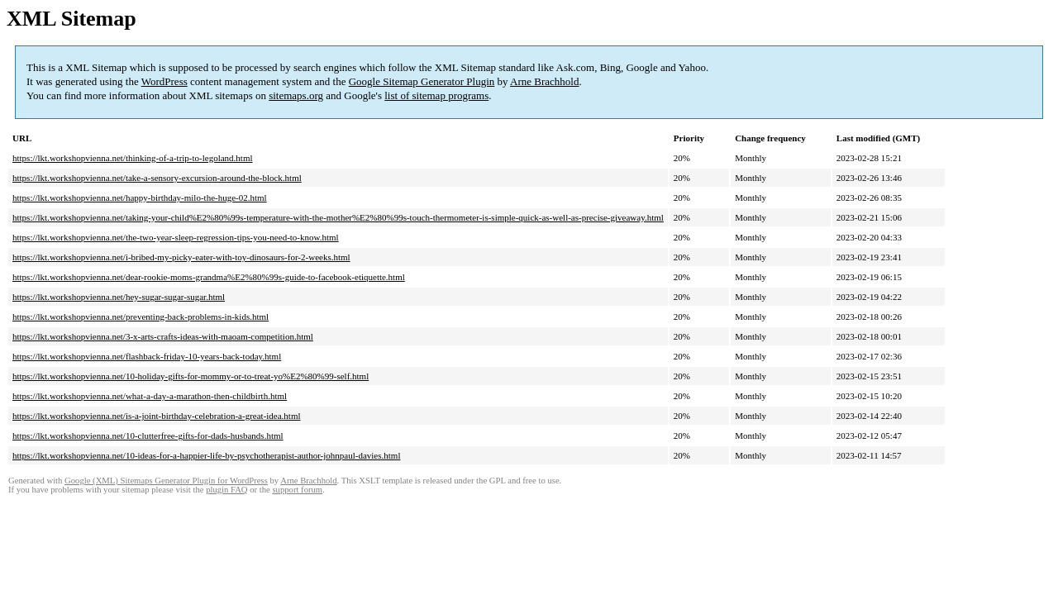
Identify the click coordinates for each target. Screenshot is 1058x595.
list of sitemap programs (436, 95)
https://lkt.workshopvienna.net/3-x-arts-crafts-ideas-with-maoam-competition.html (162, 336)
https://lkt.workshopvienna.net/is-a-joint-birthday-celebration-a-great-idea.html (156, 416)
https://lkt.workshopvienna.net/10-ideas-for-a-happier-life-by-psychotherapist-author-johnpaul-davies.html (206, 455)
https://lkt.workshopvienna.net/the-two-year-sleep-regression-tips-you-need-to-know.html (175, 237)
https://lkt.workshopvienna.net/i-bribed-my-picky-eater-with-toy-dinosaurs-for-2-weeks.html (181, 257)
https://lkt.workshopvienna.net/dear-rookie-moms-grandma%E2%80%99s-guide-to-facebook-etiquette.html (208, 277)
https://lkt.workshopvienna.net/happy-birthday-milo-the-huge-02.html (139, 197)
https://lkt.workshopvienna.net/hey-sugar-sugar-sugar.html (118, 297)
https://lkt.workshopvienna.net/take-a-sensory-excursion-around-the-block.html (157, 178)
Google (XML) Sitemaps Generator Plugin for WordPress (166, 480)
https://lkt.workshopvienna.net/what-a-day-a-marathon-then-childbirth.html (149, 396)
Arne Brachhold (544, 81)
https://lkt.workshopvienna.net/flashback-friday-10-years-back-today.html (146, 356)
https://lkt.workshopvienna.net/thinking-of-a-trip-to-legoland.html (132, 158)
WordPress (164, 81)
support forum (297, 489)
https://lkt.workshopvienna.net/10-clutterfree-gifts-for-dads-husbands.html (148, 435)
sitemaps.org (296, 95)
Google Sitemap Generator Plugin (422, 81)
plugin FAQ (226, 489)
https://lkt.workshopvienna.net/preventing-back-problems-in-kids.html (140, 316)
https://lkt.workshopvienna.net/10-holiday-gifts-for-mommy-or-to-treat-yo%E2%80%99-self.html (190, 376)
